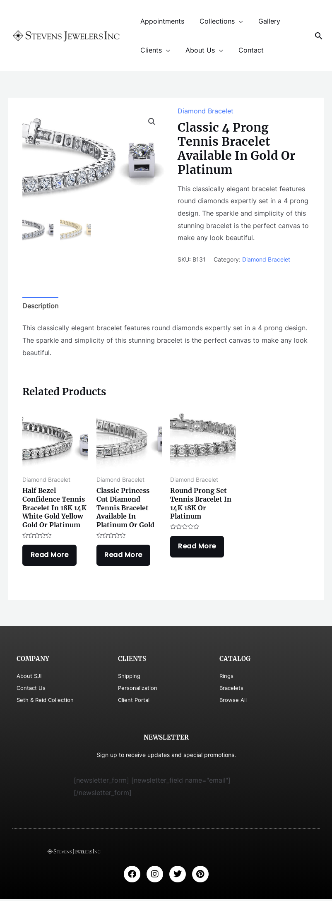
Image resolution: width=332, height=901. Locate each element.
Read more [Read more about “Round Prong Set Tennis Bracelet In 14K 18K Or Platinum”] (198, 547)
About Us (197, 50)
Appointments (161, 21)
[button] (151, 121)
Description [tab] (40, 306)
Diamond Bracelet (205, 111)
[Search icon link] (319, 36)
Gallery (264, 21)
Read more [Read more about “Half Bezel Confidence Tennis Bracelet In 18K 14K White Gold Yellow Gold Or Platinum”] (50, 556)
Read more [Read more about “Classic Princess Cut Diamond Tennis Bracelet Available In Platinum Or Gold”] (125, 556)
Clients (150, 50)
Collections (213, 21)
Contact (245, 50)
